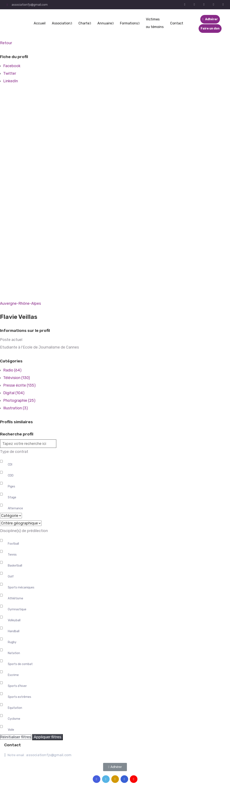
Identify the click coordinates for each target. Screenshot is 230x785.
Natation (14, 653)
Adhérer (210, 19)
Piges (11, 486)
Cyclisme (14, 719)
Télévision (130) (16, 377)
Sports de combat (20, 664)
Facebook (11, 66)
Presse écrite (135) (19, 385)
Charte (84, 23)
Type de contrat (14, 451)
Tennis (12, 554)
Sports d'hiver (17, 686)
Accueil (40, 23)
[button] (115, 767)
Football (13, 544)
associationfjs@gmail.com (30, 5)
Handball (13, 631)
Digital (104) (13, 393)
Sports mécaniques (21, 587)
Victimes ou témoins (155, 23)
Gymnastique (17, 609)
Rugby (12, 642)
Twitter (9, 73)
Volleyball (14, 620)
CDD (10, 475)
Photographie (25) (19, 400)
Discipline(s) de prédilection (24, 530)
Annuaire (105, 23)
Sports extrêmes (19, 697)
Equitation (15, 708)
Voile (11, 730)
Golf (11, 576)
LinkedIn (10, 81)
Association (62, 23)
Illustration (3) (15, 408)
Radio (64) (12, 370)
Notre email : (39, 755)
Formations (130, 23)
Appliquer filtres (47, 737)
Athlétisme (15, 598)
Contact (176, 23)
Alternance (15, 508)
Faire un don (210, 28)
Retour (6, 43)
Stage (12, 497)
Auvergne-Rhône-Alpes (20, 303)
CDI (10, 464)
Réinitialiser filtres (15, 737)
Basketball (15, 565)
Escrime (13, 675)
